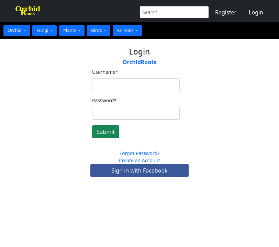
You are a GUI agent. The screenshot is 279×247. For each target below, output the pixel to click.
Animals (126, 30)
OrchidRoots (140, 62)
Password (104, 100)
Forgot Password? (140, 153)
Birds (97, 30)
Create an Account (139, 160)
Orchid (15, 30)
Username (105, 72)
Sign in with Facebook (139, 170)
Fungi (42, 30)
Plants (70, 30)
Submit (106, 132)
